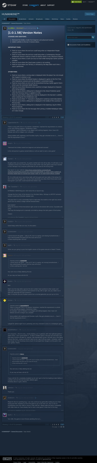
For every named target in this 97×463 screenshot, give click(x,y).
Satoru (22, 354)
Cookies (57, 462)
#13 (62, 393)
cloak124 (18, 410)
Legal (24, 462)
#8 (62, 277)
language (90, 1)
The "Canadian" (20, 217)
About (43, 5)
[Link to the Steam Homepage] (11, 7)
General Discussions (16, 23)
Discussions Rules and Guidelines (79, 45)
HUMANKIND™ (6, 23)
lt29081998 (23, 260)
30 (61, 427)
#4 (62, 217)
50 (63, 427)
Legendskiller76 (24, 305)
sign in (84, 1)
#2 (62, 154)
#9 (62, 296)
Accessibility (31, 462)
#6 (62, 241)
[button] (38, 28)
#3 (62, 182)
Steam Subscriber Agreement (45, 462)
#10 (62, 325)
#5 (62, 227)
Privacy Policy (17, 462)
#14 (62, 410)
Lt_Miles (12, 28)
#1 (62, 139)
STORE (25, 5)
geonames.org (47, 459)
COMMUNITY (34, 5)
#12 (62, 383)
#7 (62, 251)
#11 (62, 344)
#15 (62, 420)
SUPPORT (51, 5)
